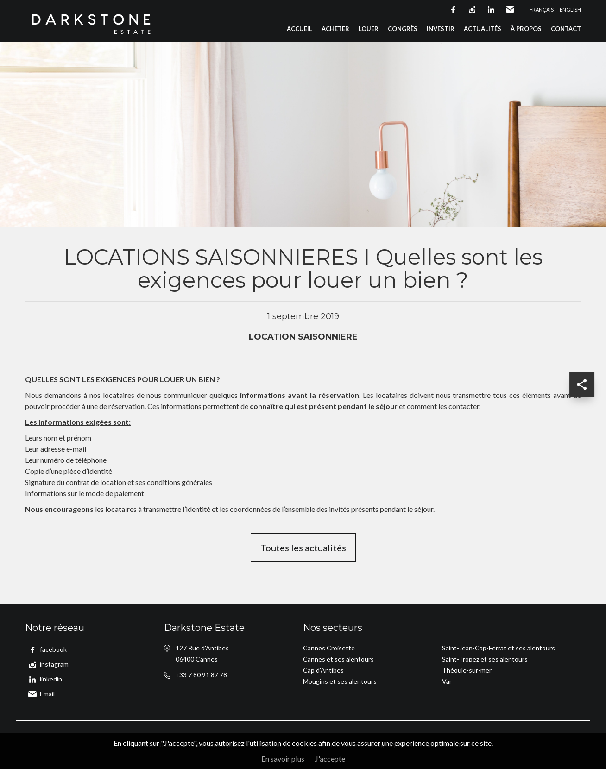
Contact (566, 28)
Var (447, 681)
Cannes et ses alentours (338, 659)
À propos (526, 28)
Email (510, 9)
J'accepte (330, 758)
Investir (440, 28)
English (570, 9)
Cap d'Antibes (323, 670)
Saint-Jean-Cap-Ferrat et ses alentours (498, 648)
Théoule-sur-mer (467, 670)
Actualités (482, 28)
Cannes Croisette (329, 648)
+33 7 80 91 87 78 (201, 675)
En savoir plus (282, 758)
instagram (472, 9)
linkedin (491, 9)
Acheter (335, 28)
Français (542, 9)
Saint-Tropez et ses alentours (485, 659)
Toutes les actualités (303, 547)
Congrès (402, 28)
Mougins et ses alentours (340, 681)
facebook (453, 9)
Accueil (299, 28)
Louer (369, 28)
